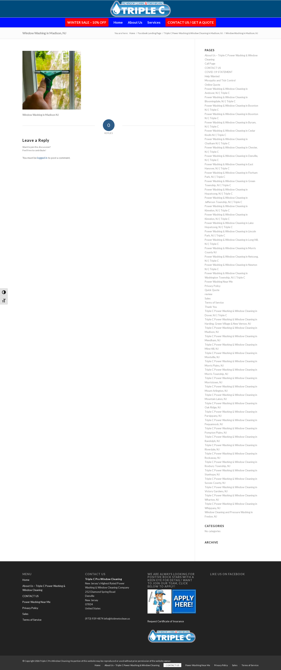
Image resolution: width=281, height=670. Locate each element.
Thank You (211, 306)
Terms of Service (214, 302)
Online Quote (212, 84)
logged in (42, 157)
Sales (208, 298)
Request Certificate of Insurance (166, 621)
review (208, 294)
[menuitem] (87, 22)
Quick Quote (212, 290)
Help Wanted (212, 76)
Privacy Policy (213, 285)
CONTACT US (213, 67)
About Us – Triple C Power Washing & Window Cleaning (43, 588)
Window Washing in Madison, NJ (44, 33)
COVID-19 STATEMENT (219, 72)
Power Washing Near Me (219, 281)
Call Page (210, 63)
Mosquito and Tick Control (220, 80)
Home (25, 579)
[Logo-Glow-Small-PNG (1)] (140, 8)
